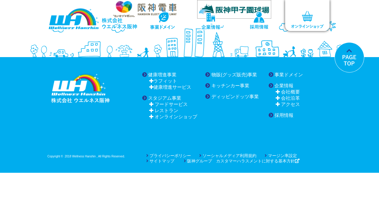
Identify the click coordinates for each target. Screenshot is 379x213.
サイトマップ (160, 161)
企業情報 (281, 85)
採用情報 (281, 115)
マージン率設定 (281, 155)
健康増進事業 (159, 74)
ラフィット (163, 80)
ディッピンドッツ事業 (231, 96)
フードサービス (168, 104)
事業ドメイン (286, 74)
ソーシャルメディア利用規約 (227, 155)
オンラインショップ (173, 116)
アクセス (288, 104)
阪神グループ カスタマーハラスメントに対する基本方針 (239, 161)
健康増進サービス (170, 87)
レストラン (163, 110)
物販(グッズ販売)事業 (231, 74)
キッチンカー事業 (227, 85)
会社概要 (288, 91)
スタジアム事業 (161, 98)
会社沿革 (288, 98)
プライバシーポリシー (168, 155)
